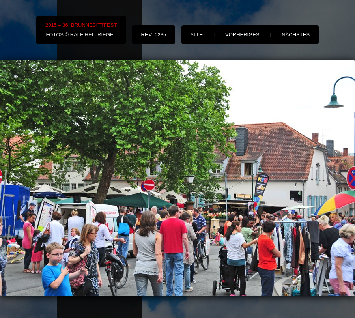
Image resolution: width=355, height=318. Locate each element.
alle (197, 34)
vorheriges (242, 34)
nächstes (296, 34)
